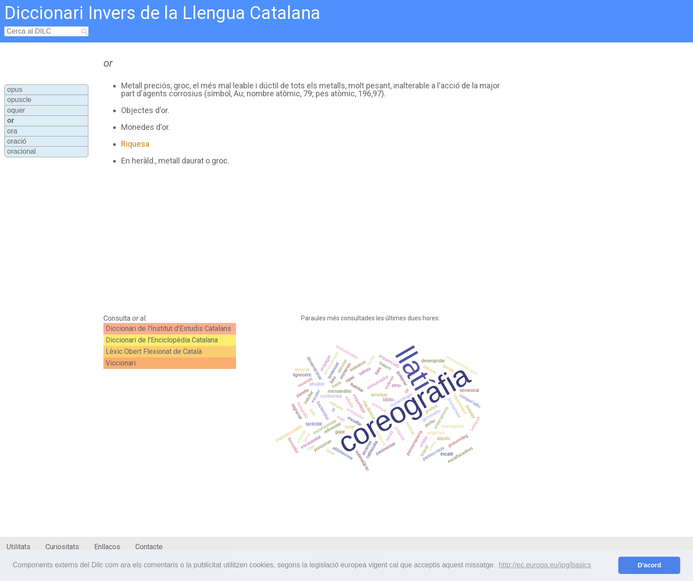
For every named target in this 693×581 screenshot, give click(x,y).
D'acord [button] (649, 565)
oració (17, 141)
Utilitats (18, 547)
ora (12, 131)
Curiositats (62, 547)
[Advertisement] (301, 240)
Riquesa (135, 143)
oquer (16, 110)
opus (15, 89)
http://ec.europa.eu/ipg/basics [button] (545, 565)
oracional (21, 151)
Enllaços (107, 547)
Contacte (149, 547)
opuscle (19, 99)
